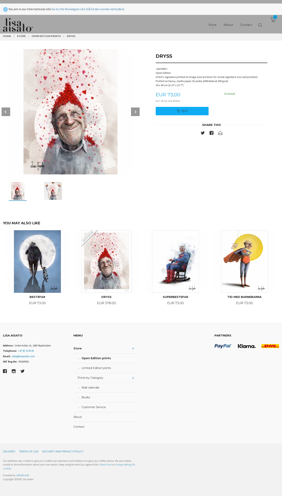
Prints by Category (90, 378)
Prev (6, 111)
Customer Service (93, 407)
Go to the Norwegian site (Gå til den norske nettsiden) (88, 5)
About (77, 417)
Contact (78, 426)
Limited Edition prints (96, 368)
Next (135, 111)
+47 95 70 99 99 (26, 351)
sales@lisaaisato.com (23, 356)
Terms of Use (28, 451)
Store (77, 348)
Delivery (9, 451)
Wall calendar (90, 387)
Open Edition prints (96, 358)
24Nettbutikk (22, 475)
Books (85, 397)
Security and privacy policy (63, 451)
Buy (182, 111)
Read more (106, 464)
